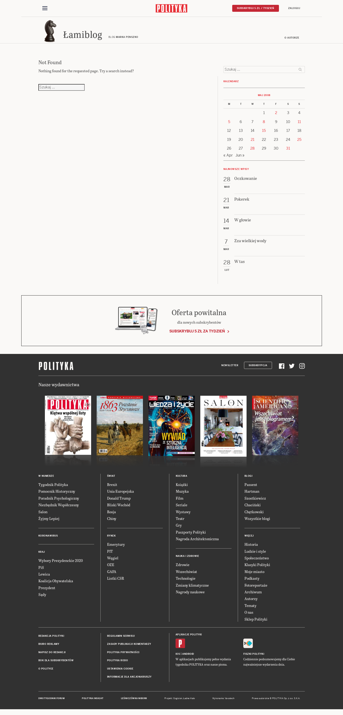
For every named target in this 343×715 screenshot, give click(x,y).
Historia (251, 548)
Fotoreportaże (255, 589)
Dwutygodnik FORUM (51, 702)
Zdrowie (182, 569)
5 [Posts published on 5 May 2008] (229, 126)
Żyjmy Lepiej (48, 522)
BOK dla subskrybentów (56, 664)
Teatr (180, 522)
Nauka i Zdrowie (187, 560)
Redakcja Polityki (51, 640)
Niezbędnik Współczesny (58, 509)
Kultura (181, 480)
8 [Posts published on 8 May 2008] (264, 126)
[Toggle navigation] (44, 9)
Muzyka (182, 495)
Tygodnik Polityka (53, 489)
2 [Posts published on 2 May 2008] (276, 117)
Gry (179, 529)
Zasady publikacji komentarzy (129, 648)
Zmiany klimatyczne (192, 589)
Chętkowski (254, 516)
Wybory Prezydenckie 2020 (60, 564)
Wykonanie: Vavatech (223, 702)
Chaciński (252, 509)
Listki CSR (115, 582)
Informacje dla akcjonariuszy (129, 681)
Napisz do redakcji (52, 656)
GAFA (111, 576)
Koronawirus (48, 540)
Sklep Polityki (255, 623)
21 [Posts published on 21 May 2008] (252, 144)
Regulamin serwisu (121, 640)
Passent (250, 489)
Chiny (111, 522)
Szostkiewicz (255, 502)
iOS (178, 658)
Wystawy (183, 516)
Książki (182, 489)
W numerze (46, 480)
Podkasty (252, 582)
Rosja (111, 516)
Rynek (111, 540)
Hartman (251, 495)
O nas (248, 616)
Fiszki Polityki (253, 658)
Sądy (42, 598)
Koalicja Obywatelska (55, 585)
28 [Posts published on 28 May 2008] (252, 152)
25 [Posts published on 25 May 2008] (299, 144)
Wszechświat (186, 576)
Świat (111, 480)
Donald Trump (119, 502)
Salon (42, 516)
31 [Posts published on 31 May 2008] (288, 152)
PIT (110, 555)
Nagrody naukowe (190, 596)
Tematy (250, 609)
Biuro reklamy (48, 648)
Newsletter (229, 369)
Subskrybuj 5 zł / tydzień (255, 8)
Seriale (181, 509)
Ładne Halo (189, 702)
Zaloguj (294, 8)
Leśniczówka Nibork (134, 702)
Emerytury (116, 548)
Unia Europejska (120, 495)
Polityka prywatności (123, 656)
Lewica (44, 578)
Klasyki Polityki (257, 569)
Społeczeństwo (256, 562)
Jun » (239, 159)
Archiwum (253, 596)
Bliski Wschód (118, 509)
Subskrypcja (258, 369)
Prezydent (46, 592)
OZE (110, 569)
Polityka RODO (117, 664)
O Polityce (45, 672)
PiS (41, 571)
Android (188, 658)
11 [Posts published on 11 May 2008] (299, 126)
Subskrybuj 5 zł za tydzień (197, 335)
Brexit (112, 489)
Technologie (185, 582)
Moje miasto (254, 576)
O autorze (291, 42)
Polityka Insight (92, 702)
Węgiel (112, 562)
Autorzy (251, 603)
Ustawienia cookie (120, 672)
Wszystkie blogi (257, 522)
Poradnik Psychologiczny (58, 502)
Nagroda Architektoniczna (197, 543)
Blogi (248, 480)
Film (179, 502)
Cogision (177, 702)
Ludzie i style (255, 555)
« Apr (228, 159)
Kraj (41, 556)
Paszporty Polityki (191, 536)
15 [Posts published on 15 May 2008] (264, 135)
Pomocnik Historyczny (56, 495)
